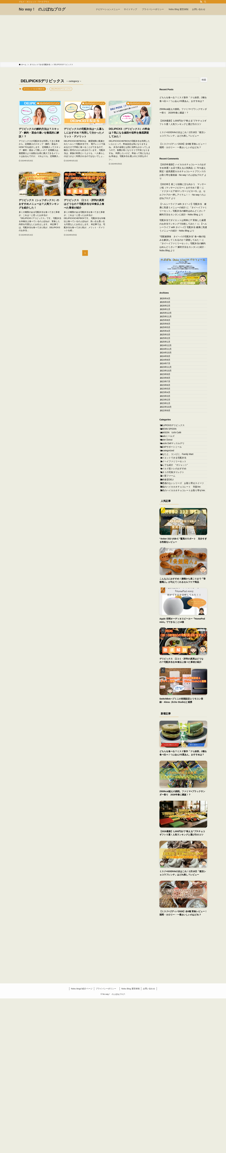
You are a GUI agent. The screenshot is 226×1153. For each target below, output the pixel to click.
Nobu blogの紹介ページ (81, 1143)
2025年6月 (168, 345)
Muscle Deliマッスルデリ (175, 552)
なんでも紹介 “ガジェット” (177, 591)
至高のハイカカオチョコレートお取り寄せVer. (183, 642)
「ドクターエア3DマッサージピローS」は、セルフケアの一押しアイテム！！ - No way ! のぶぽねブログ (182, 194)
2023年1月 (168, 489)
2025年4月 (168, 358)
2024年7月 (168, 417)
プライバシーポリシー (107, 1143)
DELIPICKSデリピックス (175, 520)
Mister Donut (169, 546)
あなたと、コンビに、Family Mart (181, 572)
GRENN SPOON (171, 526)
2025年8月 (168, 339)
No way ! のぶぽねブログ (42, 9)
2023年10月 (169, 430)
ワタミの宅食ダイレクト (175, 604)
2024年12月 (169, 384)
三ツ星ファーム (171, 611)
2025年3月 (168, 365)
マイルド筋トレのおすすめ (176, 598)
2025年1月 (168, 378)
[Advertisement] (113, 38)
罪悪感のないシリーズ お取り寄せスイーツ (183, 626)
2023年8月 (168, 443)
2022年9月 (168, 502)
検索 (204, 79)
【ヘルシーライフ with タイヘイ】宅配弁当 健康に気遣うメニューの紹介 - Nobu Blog (183, 227)
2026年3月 (168, 306)
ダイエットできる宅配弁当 (34, 89)
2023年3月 (168, 476)
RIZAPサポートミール (174, 559)
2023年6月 (168, 456)
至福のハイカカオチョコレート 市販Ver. (183, 634)
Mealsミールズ (170, 539)
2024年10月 (169, 398)
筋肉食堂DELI (170, 618)
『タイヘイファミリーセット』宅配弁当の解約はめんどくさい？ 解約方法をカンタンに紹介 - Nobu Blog (183, 211)
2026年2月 (168, 313)
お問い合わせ (149, 1143)
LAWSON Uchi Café (174, 533)
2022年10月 (169, 495)
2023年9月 (168, 437)
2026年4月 (168, 300)
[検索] (205, 1)
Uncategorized (170, 565)
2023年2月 (168, 482)
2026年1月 (168, 319)
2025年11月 (169, 332)
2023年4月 (168, 469)
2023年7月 (168, 450)
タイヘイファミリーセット (176, 585)
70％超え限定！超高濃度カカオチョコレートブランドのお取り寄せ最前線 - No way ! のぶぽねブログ (182, 171)
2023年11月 (169, 424)
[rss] (201, 1)
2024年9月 (168, 404)
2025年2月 (168, 371)
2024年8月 (168, 411)
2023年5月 (168, 463)
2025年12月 (169, 326)
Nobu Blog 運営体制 (130, 1143)
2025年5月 (168, 352)
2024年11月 (169, 391)
